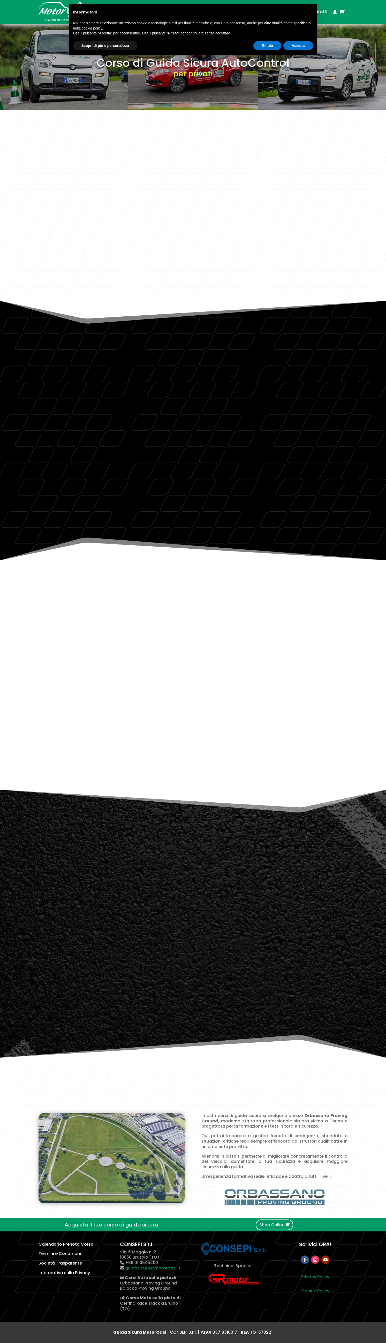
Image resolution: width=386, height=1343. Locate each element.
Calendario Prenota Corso (66, 1244)
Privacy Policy (315, 1277)
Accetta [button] (298, 45)
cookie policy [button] (92, 28)
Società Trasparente (60, 1263)
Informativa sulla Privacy (64, 1273)
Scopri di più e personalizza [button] (105, 45)
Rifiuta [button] (267, 45)
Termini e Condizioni (60, 1254)
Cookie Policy (315, 1291)
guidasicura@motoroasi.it (152, 1268)
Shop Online (271, 1225)
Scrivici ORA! (315, 1244)
